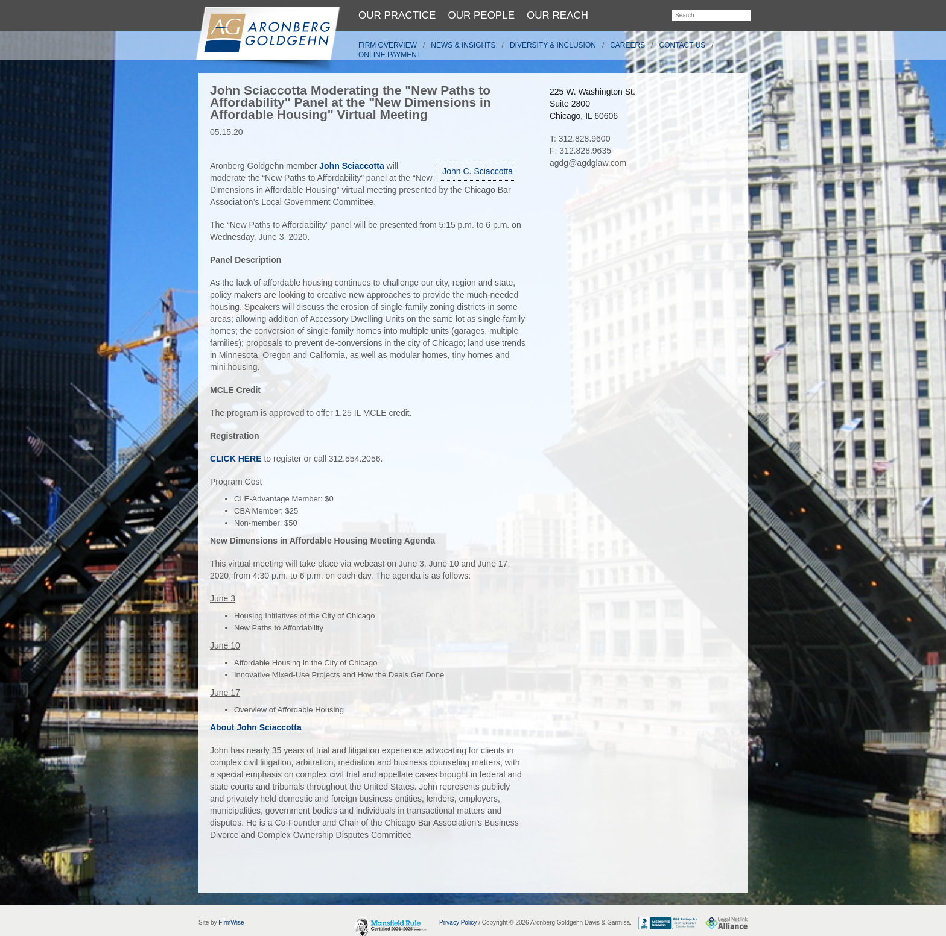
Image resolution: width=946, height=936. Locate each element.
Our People (481, 15)
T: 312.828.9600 (580, 138)
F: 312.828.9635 (580, 150)
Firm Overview (387, 45)
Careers (627, 45)
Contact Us (682, 45)
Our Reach (557, 15)
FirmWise (231, 922)
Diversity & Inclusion (553, 45)
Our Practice (397, 15)
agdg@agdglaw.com (588, 163)
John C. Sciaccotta (477, 171)
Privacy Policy (458, 922)
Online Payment (389, 55)
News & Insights (463, 45)
